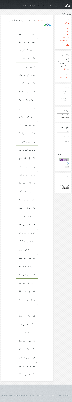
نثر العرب (67, 32)
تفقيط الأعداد (66, 34)
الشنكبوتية (66, 5)
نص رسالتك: (66, 141)
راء (65, 72)
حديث (64, 75)
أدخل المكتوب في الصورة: (63, 154)
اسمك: (68, 131)
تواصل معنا (41, 6)
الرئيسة (55, 6)
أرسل (67, 188)
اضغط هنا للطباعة (63, 78)
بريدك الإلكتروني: (65, 136)
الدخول (49, 6)
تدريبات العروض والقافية (29, 6)
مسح (64, 188)
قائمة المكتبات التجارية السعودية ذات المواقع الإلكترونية (64, 42)
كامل (65, 69)
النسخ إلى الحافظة (65, 117)
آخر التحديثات (66, 37)
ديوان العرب (44, 21)
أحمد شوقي (37, 21)
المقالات (67, 29)
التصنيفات (67, 26)
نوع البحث (67, 183)
